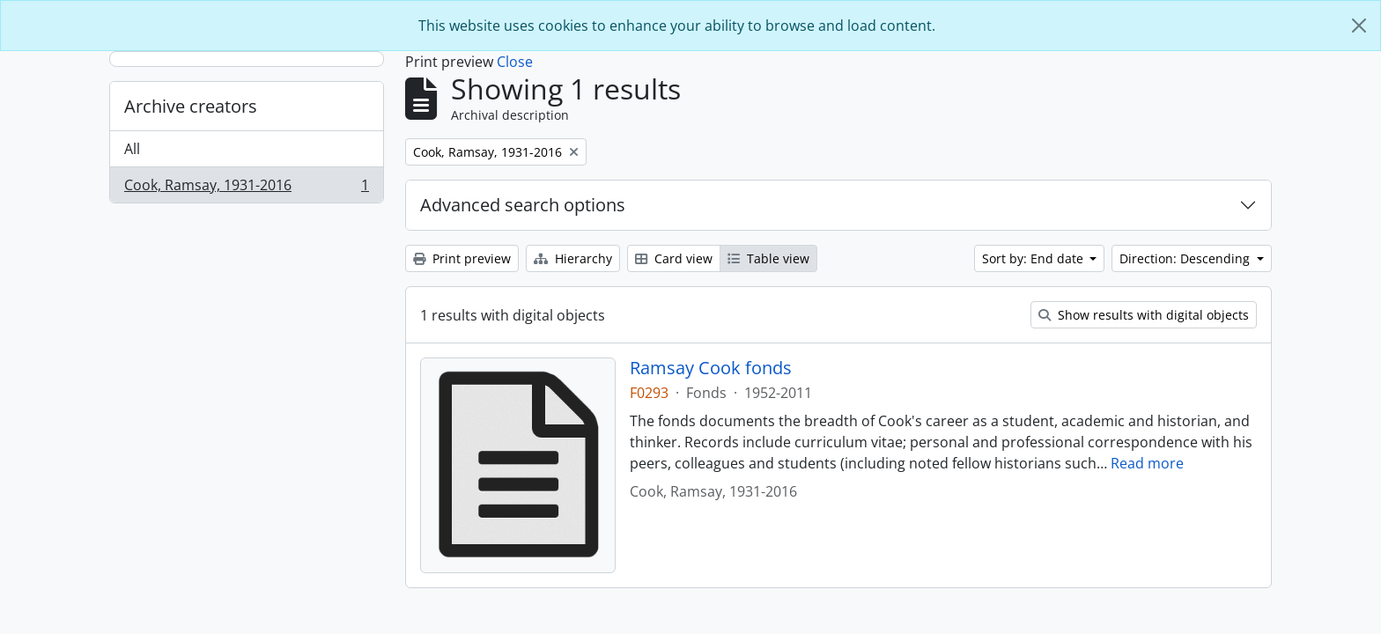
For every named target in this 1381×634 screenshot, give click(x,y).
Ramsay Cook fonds (711, 368)
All (132, 148)
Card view (674, 258)
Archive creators (190, 106)
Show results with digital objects (1143, 314)
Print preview (462, 258)
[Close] (1359, 25)
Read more (1147, 463)
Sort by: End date (1034, 258)
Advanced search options (522, 205)
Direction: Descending (1186, 258)
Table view (768, 258)
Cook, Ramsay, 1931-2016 (246, 188)
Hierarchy (573, 258)
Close (515, 61)
